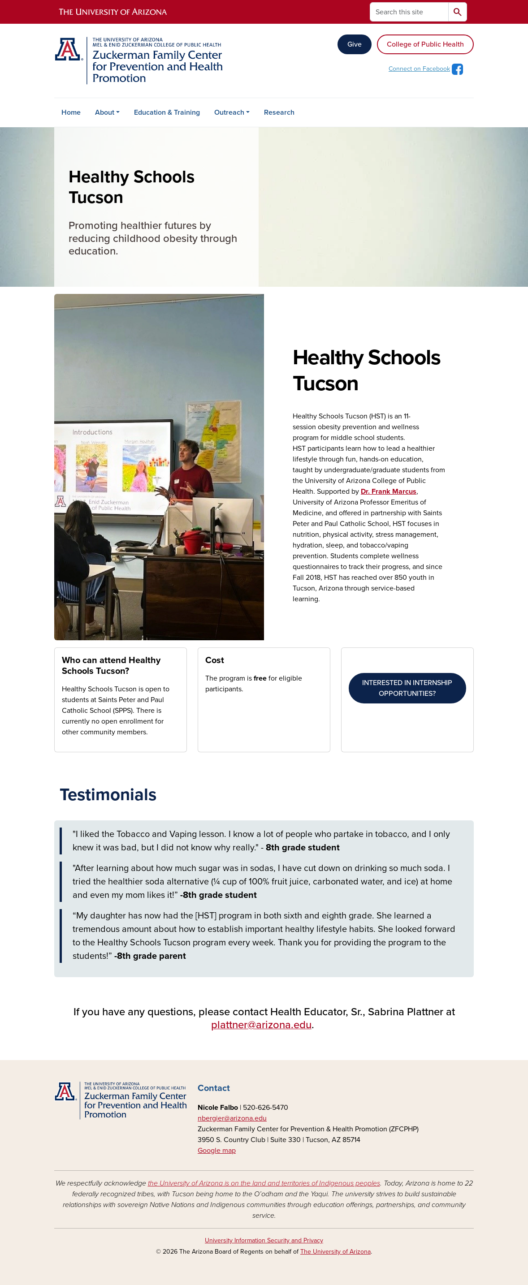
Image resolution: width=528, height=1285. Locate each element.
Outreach (229, 112)
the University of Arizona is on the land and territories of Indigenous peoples (264, 1183)
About (104, 112)
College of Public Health (425, 44)
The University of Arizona (335, 1251)
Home (71, 112)
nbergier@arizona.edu (232, 1118)
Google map (217, 1150)
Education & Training (167, 112)
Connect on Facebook (419, 69)
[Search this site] (409, 12)
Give (354, 44)
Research (279, 112)
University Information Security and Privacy (264, 1240)
